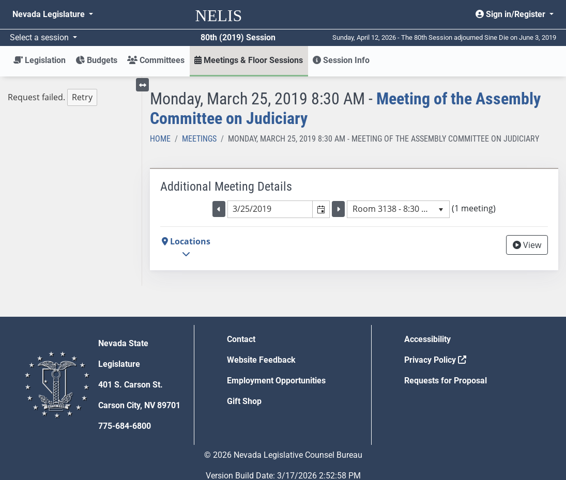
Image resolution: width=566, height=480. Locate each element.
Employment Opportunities (276, 380)
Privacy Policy (435, 360)
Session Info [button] (341, 60)
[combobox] (270, 209)
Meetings (199, 139)
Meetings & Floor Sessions (248, 60)
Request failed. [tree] (52, 97)
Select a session (40, 37)
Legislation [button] (39, 60)
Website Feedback (261, 360)
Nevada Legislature (49, 14)
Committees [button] (156, 60)
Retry (82, 97)
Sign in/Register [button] (511, 14)
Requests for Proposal (445, 380)
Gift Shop (244, 401)
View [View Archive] (527, 245)
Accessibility (427, 339)
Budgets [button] (96, 60)
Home (160, 139)
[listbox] (398, 209)
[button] (320, 209)
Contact (241, 339)
